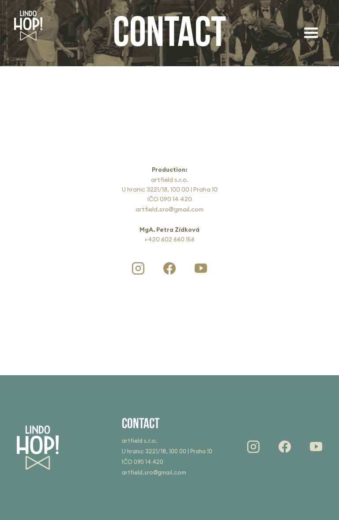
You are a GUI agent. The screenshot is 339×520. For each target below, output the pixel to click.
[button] (311, 33)
